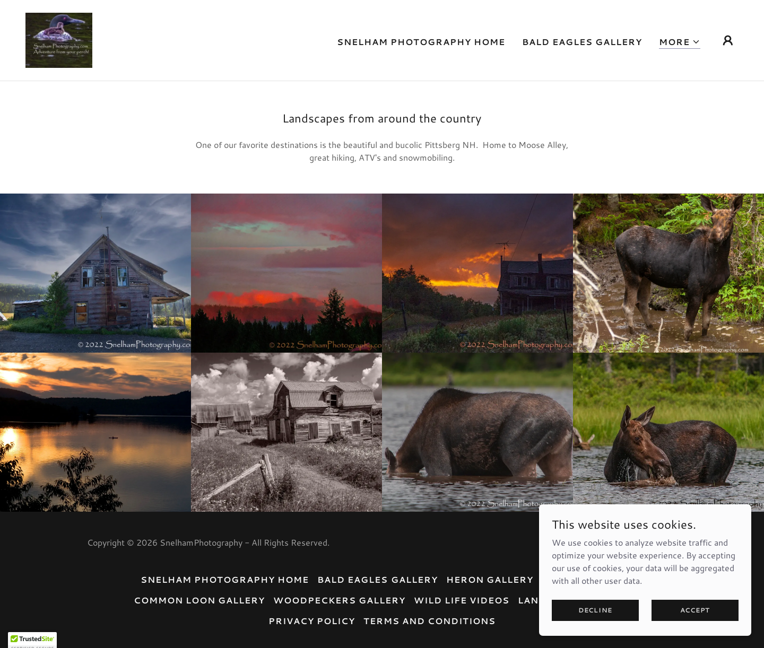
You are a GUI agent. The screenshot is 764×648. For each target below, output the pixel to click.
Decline (595, 610)
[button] (679, 42)
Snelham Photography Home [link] (421, 42)
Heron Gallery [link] (489, 579)
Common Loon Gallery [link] (199, 600)
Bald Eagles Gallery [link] (582, 42)
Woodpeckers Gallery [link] (339, 600)
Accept (695, 610)
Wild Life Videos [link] (461, 600)
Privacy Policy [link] (311, 621)
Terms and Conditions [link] (429, 621)
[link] (58, 39)
